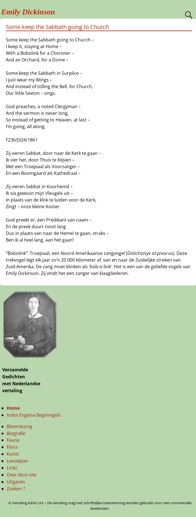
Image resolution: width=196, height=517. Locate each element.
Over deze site (21, 475)
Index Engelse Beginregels (34, 415)
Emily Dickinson (28, 12)
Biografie (16, 433)
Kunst (13, 454)
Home (13, 408)
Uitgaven (16, 482)
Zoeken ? (16, 489)
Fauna (13, 440)
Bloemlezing (19, 426)
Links (12, 468)
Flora (12, 447)
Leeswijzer (17, 461)
